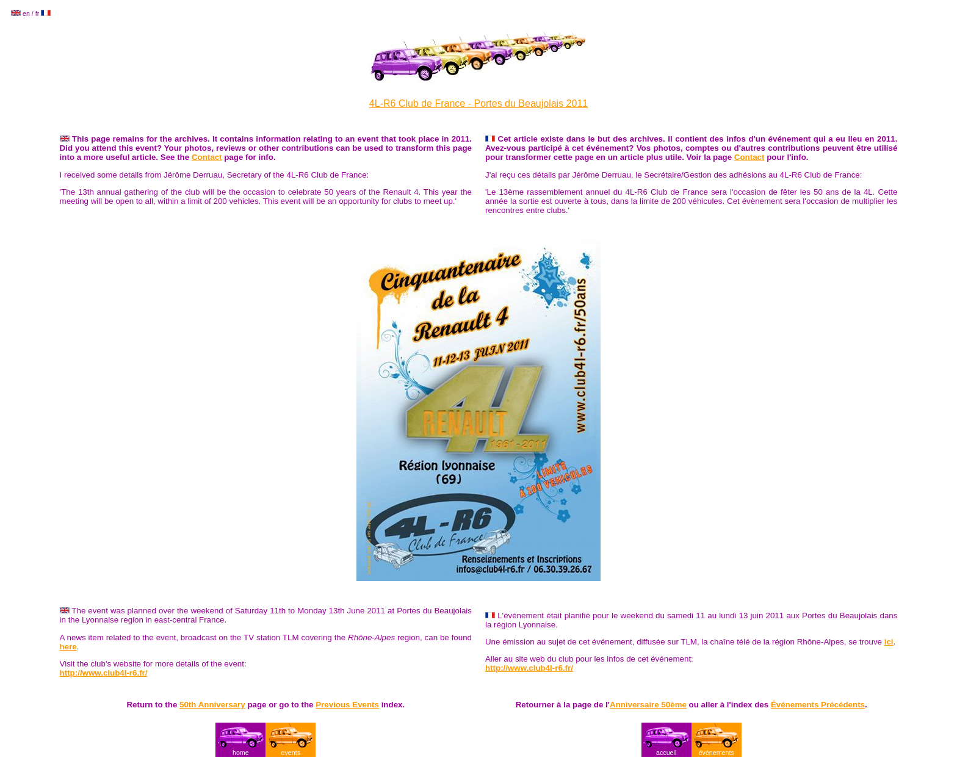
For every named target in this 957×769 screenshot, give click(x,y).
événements (716, 752)
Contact (207, 157)
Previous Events (347, 704)
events (290, 752)
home (241, 752)
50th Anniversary (212, 704)
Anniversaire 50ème (648, 704)
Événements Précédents (818, 704)
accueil (666, 752)
